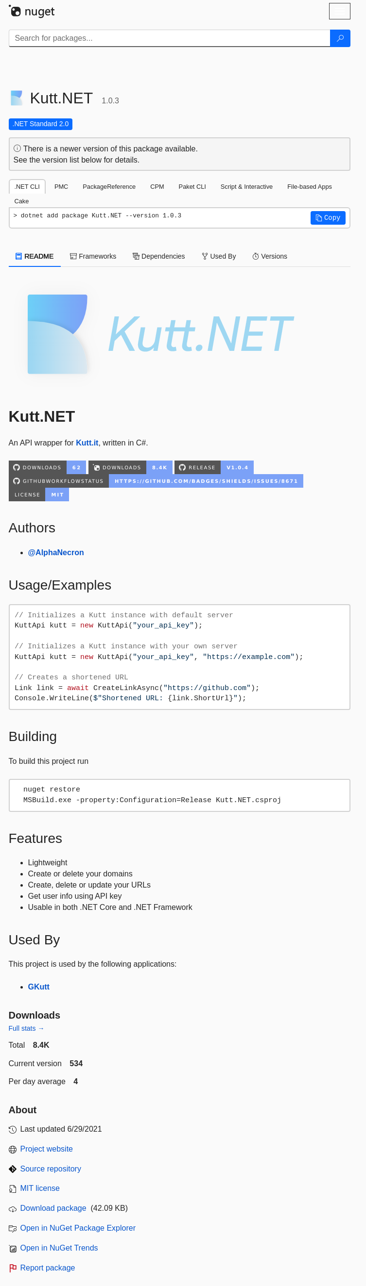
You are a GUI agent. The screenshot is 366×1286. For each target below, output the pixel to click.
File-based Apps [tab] (309, 186)
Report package (47, 1268)
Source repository (50, 1169)
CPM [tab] (157, 186)
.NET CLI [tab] (27, 186)
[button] (328, 218)
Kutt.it (87, 443)
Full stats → (27, 1028)
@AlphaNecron (56, 552)
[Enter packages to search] (170, 38)
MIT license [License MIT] (40, 1188)
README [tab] (35, 256)
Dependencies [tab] (159, 256)
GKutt (39, 987)
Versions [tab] (269, 256)
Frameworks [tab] (93, 256)
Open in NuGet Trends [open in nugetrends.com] (59, 1248)
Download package (53, 1208)
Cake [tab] (22, 201)
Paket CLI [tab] (192, 186)
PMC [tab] (61, 186)
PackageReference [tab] (109, 186)
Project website (46, 1149)
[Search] (340, 38)
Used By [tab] (219, 256)
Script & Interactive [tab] (247, 186)
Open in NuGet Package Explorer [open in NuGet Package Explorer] (78, 1228)
